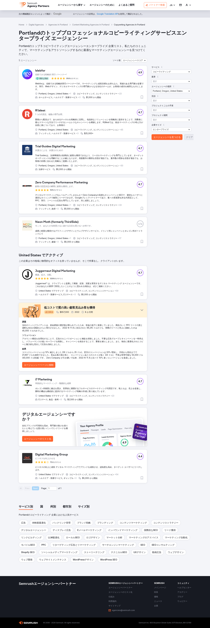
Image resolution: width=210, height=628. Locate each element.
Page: (44, 488)
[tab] (26, 507)
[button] (172, 5)
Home (21, 24)
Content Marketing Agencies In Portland (90, 24)
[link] (102, 5)
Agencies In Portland (58, 24)
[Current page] (52, 488)
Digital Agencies (36, 24)
